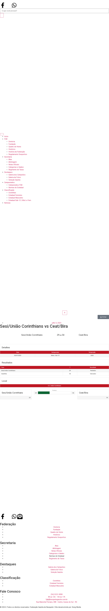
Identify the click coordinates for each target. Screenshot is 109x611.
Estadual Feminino (15, 195)
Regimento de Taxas (16, 170)
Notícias (7, 203)
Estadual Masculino (16, 198)
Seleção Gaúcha (14, 180)
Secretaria (8, 157)
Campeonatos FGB (15, 185)
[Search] (2, 15)
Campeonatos (9, 182)
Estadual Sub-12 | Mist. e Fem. (20, 200)
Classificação (9, 190)
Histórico (12, 149)
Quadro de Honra (15, 147)
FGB (5, 139)
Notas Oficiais (14, 165)
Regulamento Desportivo (18, 154)
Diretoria (12, 142)
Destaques (8, 172)
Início (6, 136)
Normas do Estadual (16, 188)
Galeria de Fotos (15, 177)
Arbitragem (13, 162)
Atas (10, 159)
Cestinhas (12, 193)
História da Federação (17, 152)
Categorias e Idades (16, 167)
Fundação (12, 144)
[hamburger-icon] (2, 134)
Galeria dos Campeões (17, 175)
